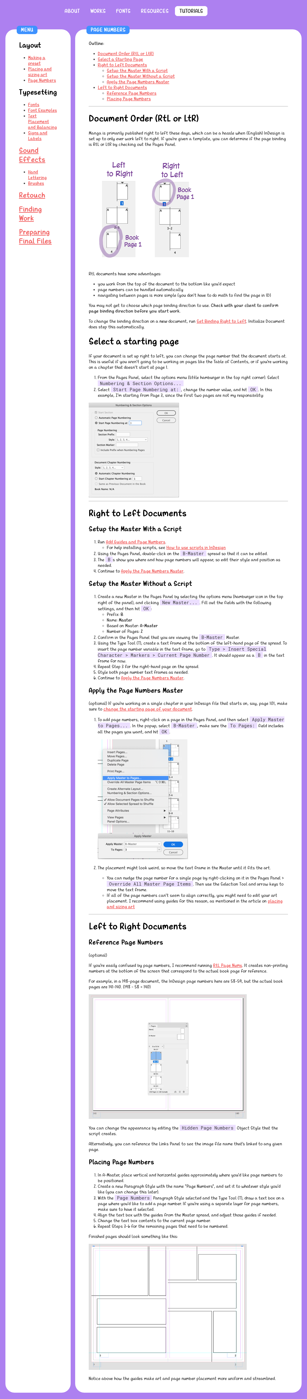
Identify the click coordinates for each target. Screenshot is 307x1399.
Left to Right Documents (122, 87)
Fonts (123, 11)
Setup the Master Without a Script (141, 76)
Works (98, 11)
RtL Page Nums (227, 965)
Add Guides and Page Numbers (135, 542)
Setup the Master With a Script (137, 70)
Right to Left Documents (122, 65)
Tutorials (191, 11)
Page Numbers (42, 80)
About (72, 11)
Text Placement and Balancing (42, 121)
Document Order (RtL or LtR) (126, 53)
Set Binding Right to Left (221, 321)
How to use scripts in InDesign (196, 547)
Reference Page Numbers (131, 93)
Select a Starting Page (120, 59)
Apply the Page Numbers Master (138, 81)
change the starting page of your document (147, 709)
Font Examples (42, 110)
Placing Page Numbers (129, 98)
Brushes (36, 183)
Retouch (32, 195)
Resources (155, 11)
